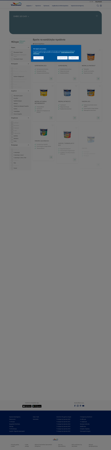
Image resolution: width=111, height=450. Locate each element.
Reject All (73, 57)
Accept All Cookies (62, 57)
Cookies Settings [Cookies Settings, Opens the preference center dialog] (38, 57)
